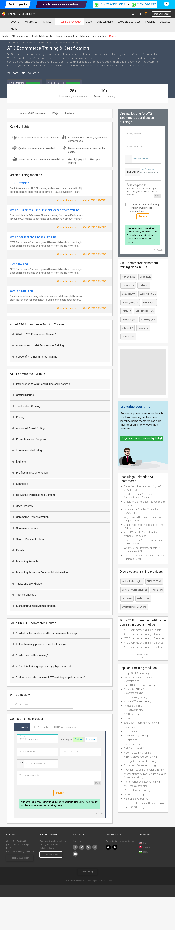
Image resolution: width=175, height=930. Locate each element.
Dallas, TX (144, 285)
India (145, 852)
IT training (22, 727)
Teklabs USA (143, 598)
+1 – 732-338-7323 (110, 4)
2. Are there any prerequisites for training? (39, 644)
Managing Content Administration (34, 605)
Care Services (105, 22)
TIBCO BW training (134, 710)
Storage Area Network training (140, 761)
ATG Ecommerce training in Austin (142, 634)
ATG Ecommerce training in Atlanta (142, 630)
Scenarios (20, 483)
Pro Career (127, 598)
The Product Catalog (26, 406)
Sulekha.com (5, 22)
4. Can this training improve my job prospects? (41, 666)
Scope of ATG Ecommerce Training (34, 356)
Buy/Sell (165, 22)
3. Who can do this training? (30, 655)
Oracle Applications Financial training (33, 237)
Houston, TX (128, 285)
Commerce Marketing (27, 450)
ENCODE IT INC (154, 581)
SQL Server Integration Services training (145, 803)
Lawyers (150, 22)
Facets (18, 550)
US (144, 843)
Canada (144, 847)
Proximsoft (157, 589)
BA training (130, 727)
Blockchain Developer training (140, 765)
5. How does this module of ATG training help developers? (48, 677)
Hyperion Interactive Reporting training (144, 769)
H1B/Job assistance (65, 727)
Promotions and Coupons (29, 439)
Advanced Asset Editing (28, 428)
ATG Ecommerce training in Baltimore (144, 638)
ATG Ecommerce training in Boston (143, 647)
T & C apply (99, 813)
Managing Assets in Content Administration (40, 572)
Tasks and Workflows (27, 583)
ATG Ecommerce (20, 36)
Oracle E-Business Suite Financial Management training (44, 210)
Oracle (5, 36)
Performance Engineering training (142, 781)
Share (12, 73)
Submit (60, 792)
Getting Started (23, 395)
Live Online (132, 172)
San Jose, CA (128, 294)
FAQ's (55, 113)
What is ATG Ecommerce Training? (34, 334)
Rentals (46, 22)
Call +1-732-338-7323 (95, 200)
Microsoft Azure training (137, 790)
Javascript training (134, 794)
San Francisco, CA (145, 311)
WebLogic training (21, 291)
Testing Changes (24, 594)
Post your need (161, 14)
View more (87, 872)
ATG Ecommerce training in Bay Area (143, 642)
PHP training (130, 740)
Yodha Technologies (132, 581)
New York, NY (128, 276)
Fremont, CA (149, 302)
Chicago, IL (145, 276)
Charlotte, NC (128, 336)
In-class (90, 739)
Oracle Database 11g (41, 36)
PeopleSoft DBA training (137, 673)
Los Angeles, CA (130, 302)
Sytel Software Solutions (134, 607)
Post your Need (51, 854)
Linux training (131, 731)
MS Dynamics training (135, 786)
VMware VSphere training (137, 701)
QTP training (130, 718)
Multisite (19, 461)
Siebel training (19, 264)
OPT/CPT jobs (41, 727)
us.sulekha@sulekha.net (24, 851)
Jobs (89, 22)
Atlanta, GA (127, 328)
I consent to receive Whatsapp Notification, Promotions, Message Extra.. (145, 207)
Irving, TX (126, 311)
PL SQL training (19, 183)
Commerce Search (25, 528)
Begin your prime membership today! (142, 438)
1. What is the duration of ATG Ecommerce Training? (44, 633)
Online (78, 739)
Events (15, 22)
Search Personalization (28, 539)
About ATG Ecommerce (33, 113)
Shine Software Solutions (134, 589)
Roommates (30, 22)
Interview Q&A (99, 36)
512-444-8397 (144, 4)
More (15, 29)
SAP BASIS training (134, 807)
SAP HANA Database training (139, 685)
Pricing (18, 417)
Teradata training (133, 705)
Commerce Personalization (30, 517)
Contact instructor (67, 200)
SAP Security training (135, 748)
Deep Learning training (135, 697)
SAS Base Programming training (141, 722)
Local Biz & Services (129, 22)
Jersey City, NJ (129, 319)
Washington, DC (148, 294)
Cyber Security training (136, 735)
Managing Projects (25, 561)
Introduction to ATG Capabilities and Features (41, 384)
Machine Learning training (137, 752)
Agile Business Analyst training (140, 757)
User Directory (22, 506)
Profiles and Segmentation (30, 472)
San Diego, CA (148, 319)
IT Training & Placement (69, 22)
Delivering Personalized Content (33, 494)
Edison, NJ (143, 328)
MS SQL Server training (136, 798)
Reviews (69, 113)
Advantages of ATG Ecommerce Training (38, 345)
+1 (20, 763)
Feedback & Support (20, 858)
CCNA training (131, 714)
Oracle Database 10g (66, 36)
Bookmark (30, 73)
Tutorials (84, 36)
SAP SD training (132, 744)
